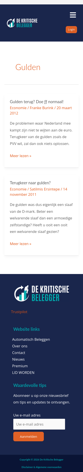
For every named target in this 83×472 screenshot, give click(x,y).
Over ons (19, 346)
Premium (20, 366)
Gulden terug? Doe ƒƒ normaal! (37, 101)
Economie (18, 107)
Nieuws (18, 359)
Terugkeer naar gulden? (30, 182)
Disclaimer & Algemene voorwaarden (41, 467)
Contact (18, 352)
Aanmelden (28, 436)
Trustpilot (19, 311)
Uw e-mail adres (27, 415)
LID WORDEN (23, 372)
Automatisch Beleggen (31, 339)
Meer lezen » (20, 155)
